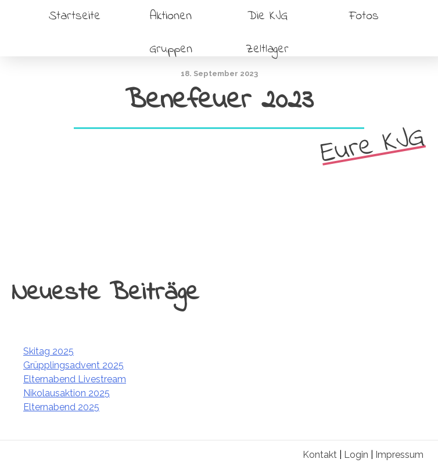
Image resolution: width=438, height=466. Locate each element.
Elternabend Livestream (74, 379)
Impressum (399, 454)
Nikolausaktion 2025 (66, 393)
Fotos (364, 16)
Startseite (74, 16)
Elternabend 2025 (61, 407)
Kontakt (320, 454)
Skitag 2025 (48, 351)
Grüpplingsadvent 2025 (73, 365)
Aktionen (171, 16)
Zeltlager (267, 49)
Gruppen (170, 49)
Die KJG (267, 16)
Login (356, 454)
